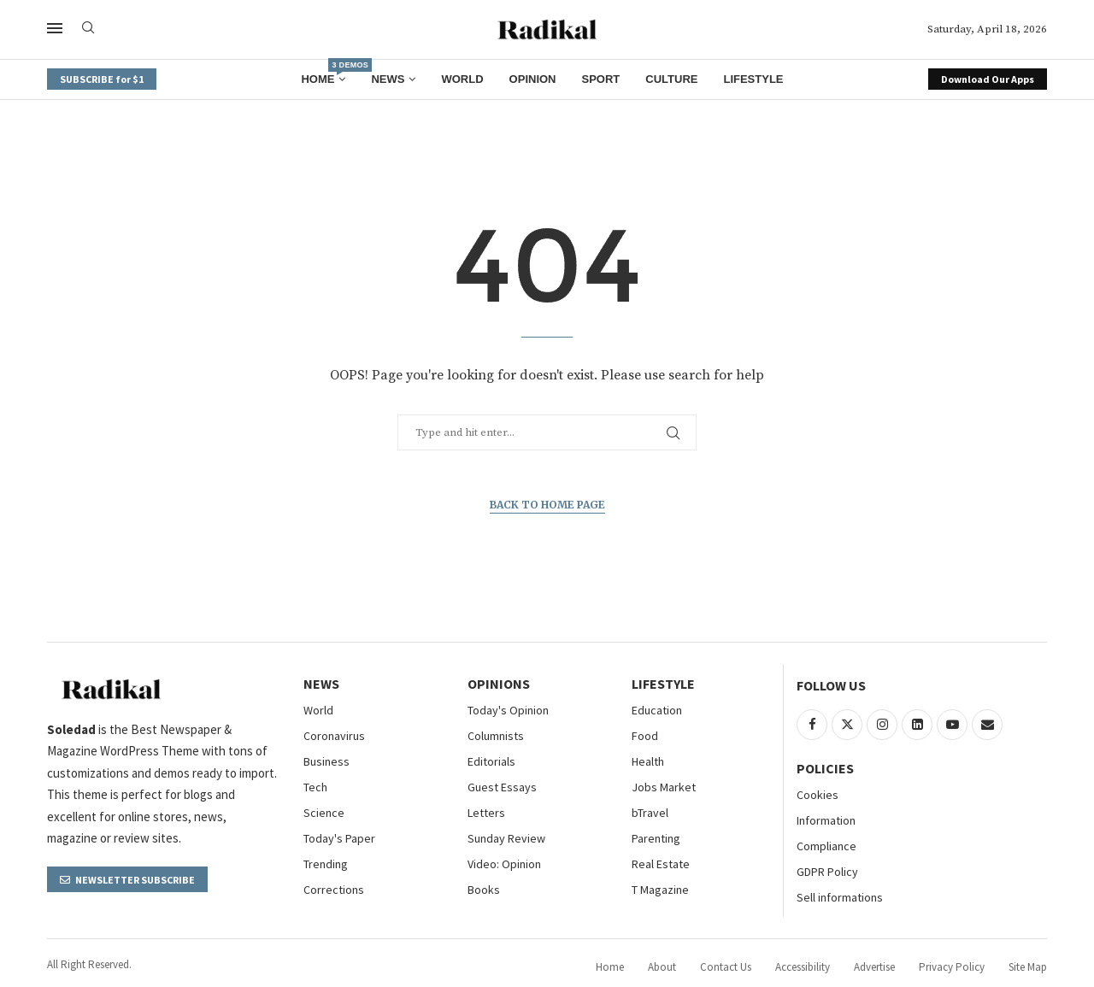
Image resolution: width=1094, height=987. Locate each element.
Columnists (496, 736)
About (662, 967)
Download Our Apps (987, 79)
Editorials (491, 761)
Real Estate (661, 864)
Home (323, 72)
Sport (601, 79)
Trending (325, 864)
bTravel (650, 813)
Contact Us (725, 967)
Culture (671, 79)
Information (826, 820)
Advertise (874, 967)
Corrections (333, 890)
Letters (486, 813)
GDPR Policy (827, 872)
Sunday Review (506, 838)
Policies (825, 768)
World (462, 79)
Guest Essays (502, 787)
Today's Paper (339, 838)
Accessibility (802, 967)
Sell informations (840, 897)
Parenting (656, 838)
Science (323, 813)
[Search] (88, 29)
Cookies (817, 795)
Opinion (532, 79)
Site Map (1028, 967)
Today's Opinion (508, 710)
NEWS (321, 683)
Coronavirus (334, 736)
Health (648, 761)
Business (326, 761)
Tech (315, 787)
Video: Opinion (504, 864)
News (387, 79)
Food (645, 736)
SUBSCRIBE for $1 (102, 79)
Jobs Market (664, 787)
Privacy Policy (952, 967)
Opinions (499, 683)
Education (657, 710)
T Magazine (660, 890)
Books (484, 890)
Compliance (826, 846)
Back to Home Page (547, 504)
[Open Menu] (54, 28)
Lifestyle (753, 79)
